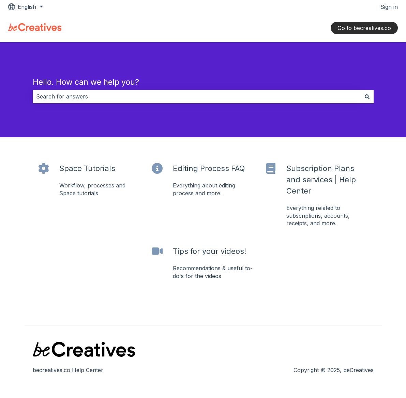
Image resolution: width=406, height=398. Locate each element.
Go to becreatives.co (364, 28)
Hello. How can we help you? (86, 82)
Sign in (389, 6)
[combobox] (197, 96)
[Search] (367, 96)
